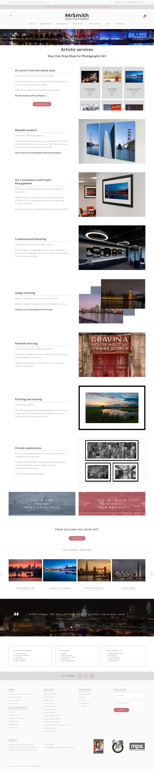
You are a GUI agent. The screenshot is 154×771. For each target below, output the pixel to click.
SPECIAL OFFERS (94, 24)
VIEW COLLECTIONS (77, 538)
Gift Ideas (82, 706)
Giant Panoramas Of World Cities (56, 725)
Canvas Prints (49, 703)
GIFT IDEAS (141, 2)
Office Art (82, 697)
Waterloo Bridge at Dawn (25, 588)
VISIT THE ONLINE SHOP (42, 104)
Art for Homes (84, 703)
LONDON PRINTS (45, 24)
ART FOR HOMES (130, 2)
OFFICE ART (118, 2)
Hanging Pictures (50, 728)
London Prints (49, 712)
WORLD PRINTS (62, 24)
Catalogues (13, 703)
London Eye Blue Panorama (59, 588)
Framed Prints (49, 700)
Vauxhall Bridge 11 (129, 588)
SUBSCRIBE (121, 710)
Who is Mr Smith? (15, 697)
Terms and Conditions (17, 718)
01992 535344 (13, 2)
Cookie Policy (14, 724)
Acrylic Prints (49, 706)
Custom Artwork (50, 709)
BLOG (108, 24)
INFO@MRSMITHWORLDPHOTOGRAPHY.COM (59, 747)
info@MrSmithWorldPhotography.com (34, 2)
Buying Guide (13, 715)
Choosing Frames (50, 731)
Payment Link (14, 727)
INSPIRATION (119, 24)
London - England (25, 590)
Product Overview (51, 694)
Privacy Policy (14, 721)
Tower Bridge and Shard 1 (94, 588)
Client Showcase (15, 700)
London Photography (52, 722)
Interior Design (84, 694)
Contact (12, 712)
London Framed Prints (52, 716)
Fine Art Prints (49, 697)
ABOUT (32, 24)
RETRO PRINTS (78, 24)
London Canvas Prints (52, 719)
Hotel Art (82, 700)
